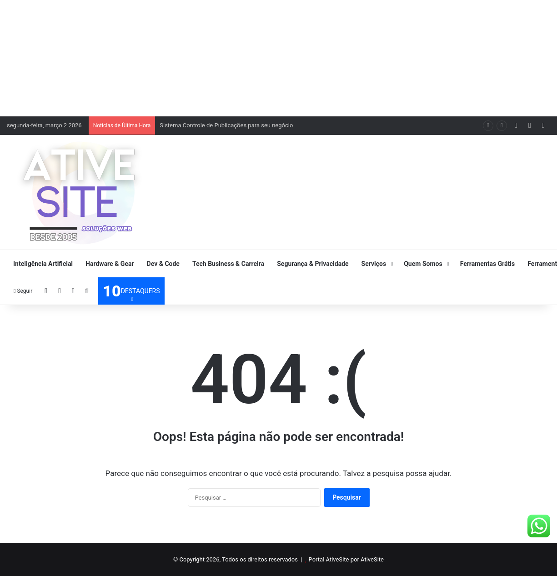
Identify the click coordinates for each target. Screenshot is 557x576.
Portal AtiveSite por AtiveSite (346, 559)
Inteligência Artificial (43, 263)
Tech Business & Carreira (228, 263)
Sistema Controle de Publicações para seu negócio (226, 125)
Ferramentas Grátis (487, 263)
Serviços (373, 263)
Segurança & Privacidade (312, 263)
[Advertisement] (278, 57)
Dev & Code (163, 263)
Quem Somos (423, 263)
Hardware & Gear (109, 263)
